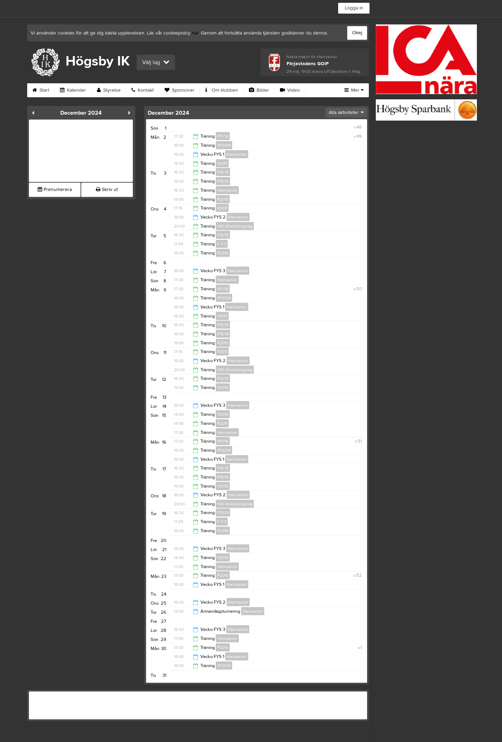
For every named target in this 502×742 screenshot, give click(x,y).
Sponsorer (180, 90)
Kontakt (142, 90)
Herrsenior (237, 154)
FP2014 (224, 145)
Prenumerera (55, 189)
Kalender (73, 90)
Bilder (259, 90)
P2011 (222, 163)
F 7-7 (221, 244)
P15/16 (223, 181)
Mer (354, 90)
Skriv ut (107, 189)
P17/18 (222, 136)
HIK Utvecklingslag (234, 226)
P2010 (222, 199)
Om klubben (221, 90)
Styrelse (109, 90)
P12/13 (223, 172)
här (195, 33)
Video (290, 90)
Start (40, 90)
